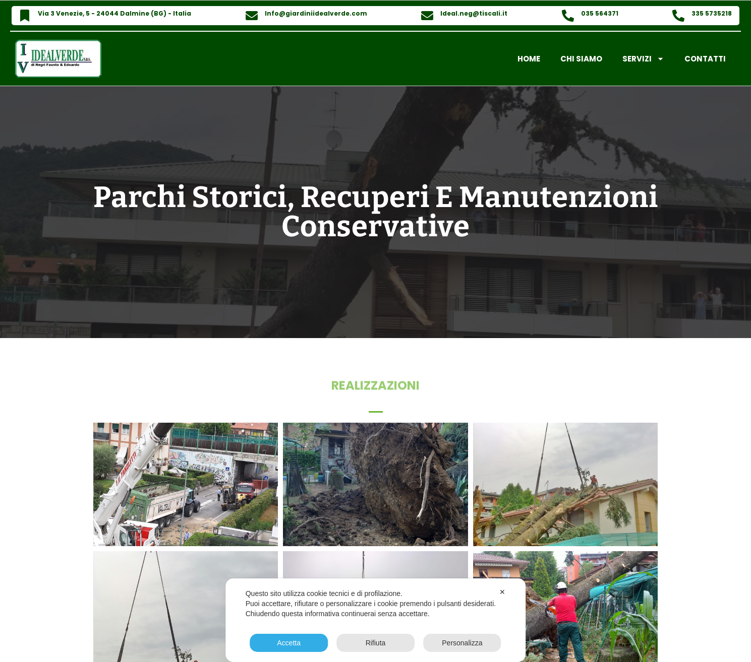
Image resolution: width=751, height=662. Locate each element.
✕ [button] (502, 592)
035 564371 (599, 13)
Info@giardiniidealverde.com (316, 13)
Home (528, 58)
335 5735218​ (711, 13)
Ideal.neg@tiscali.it (473, 13)
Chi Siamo (581, 58)
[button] (376, 409)
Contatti (705, 58)
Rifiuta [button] (376, 643)
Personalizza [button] (462, 643)
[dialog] (375, 620)
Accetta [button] (289, 643)
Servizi (643, 59)
